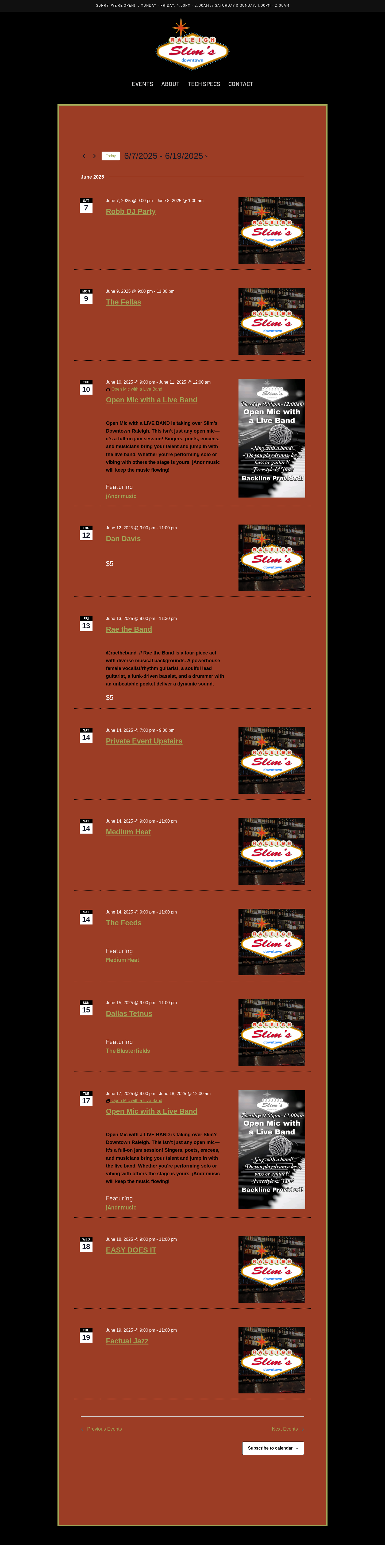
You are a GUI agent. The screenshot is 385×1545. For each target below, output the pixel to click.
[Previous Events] (84, 156)
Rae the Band (129, 629)
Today (111, 156)
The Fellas (123, 302)
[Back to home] (192, 44)
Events (142, 83)
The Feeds (124, 923)
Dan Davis (123, 539)
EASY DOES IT (131, 1250)
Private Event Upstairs (144, 741)
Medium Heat (128, 832)
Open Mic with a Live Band (151, 400)
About (170, 83)
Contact (240, 83)
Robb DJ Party (131, 211)
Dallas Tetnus (129, 1014)
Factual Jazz (127, 1341)
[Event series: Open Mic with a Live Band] (134, 389)
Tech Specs (204, 83)
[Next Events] (94, 156)
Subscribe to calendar (270, 1448)
